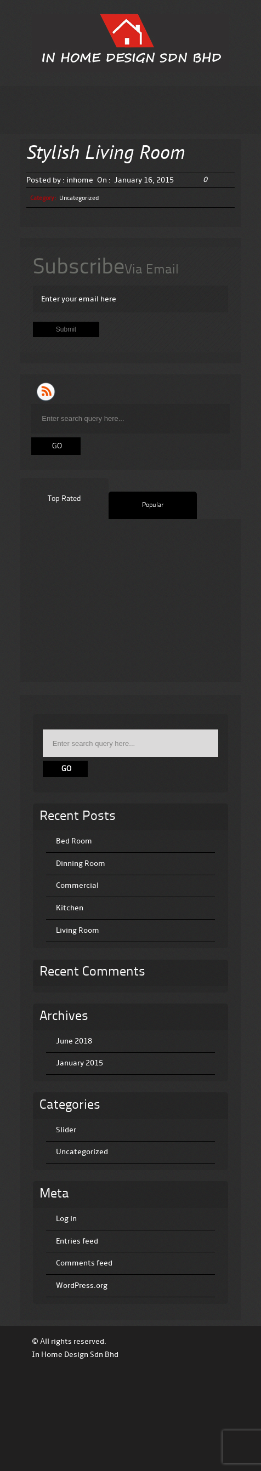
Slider (66, 1129)
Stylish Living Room (105, 154)
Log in (66, 1218)
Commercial (77, 885)
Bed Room (74, 841)
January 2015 (79, 1063)
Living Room (77, 930)
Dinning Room (80, 863)
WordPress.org (81, 1285)
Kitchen (69, 908)
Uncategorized (79, 198)
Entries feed (77, 1241)
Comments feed (84, 1263)
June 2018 (74, 1041)
